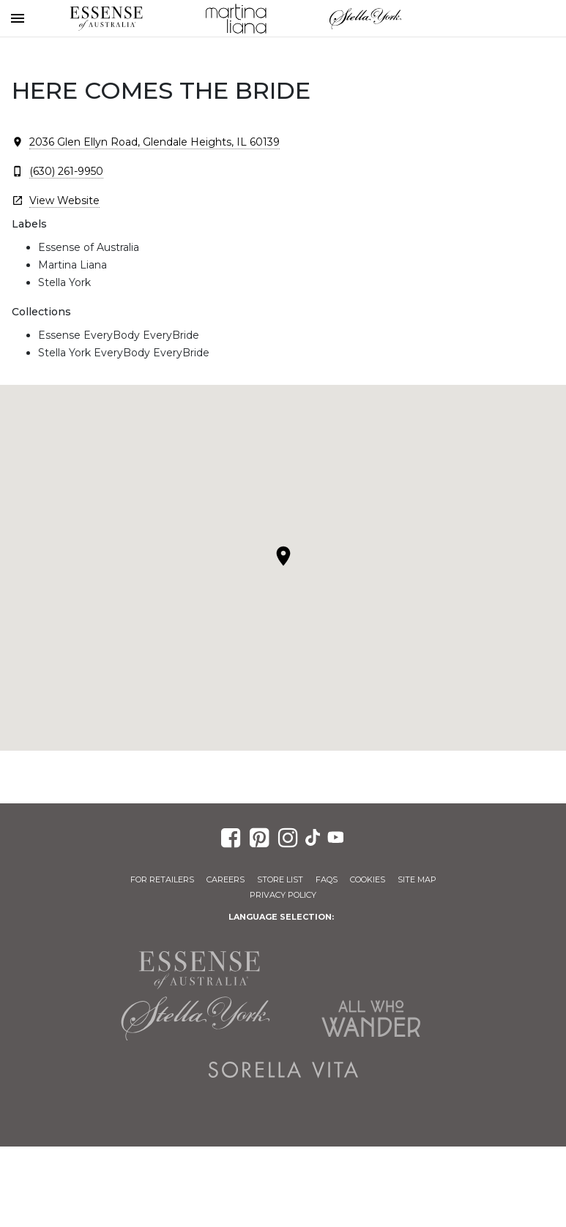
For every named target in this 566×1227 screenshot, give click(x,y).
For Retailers (162, 879)
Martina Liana (235, 18)
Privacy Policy (283, 895)
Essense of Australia (106, 18)
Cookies (367, 879)
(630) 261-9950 (66, 171)
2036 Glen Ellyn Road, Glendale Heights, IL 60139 (154, 142)
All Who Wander (371, 1018)
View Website (64, 200)
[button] (283, 556)
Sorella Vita (283, 1070)
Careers (225, 879)
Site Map (417, 879)
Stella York (366, 18)
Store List (280, 879)
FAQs (327, 879)
